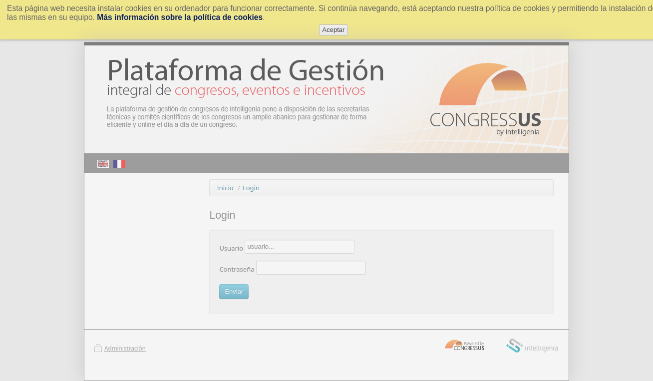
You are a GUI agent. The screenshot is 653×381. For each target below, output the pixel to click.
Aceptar (334, 29)
